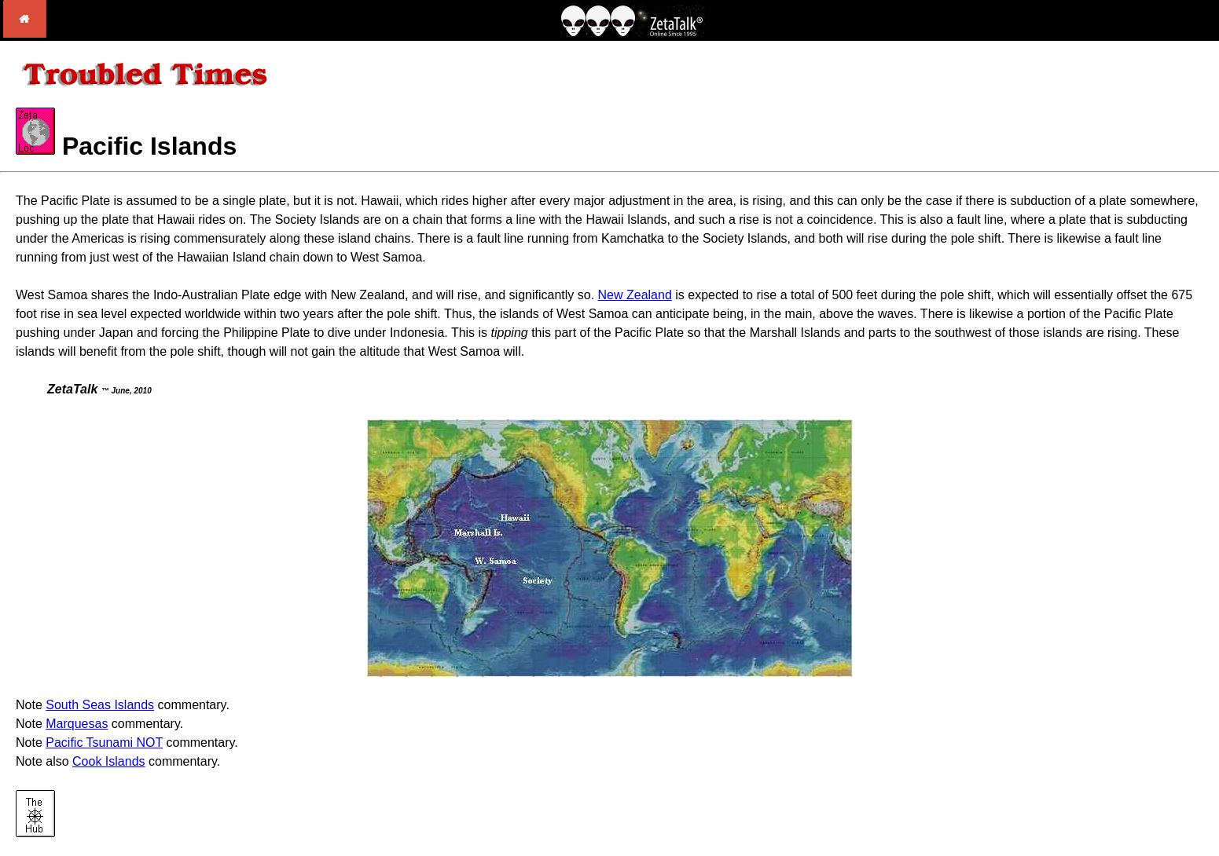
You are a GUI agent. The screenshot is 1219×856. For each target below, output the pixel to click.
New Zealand (635, 295)
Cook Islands (108, 761)
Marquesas (77, 723)
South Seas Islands (100, 705)
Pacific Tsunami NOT (104, 742)
